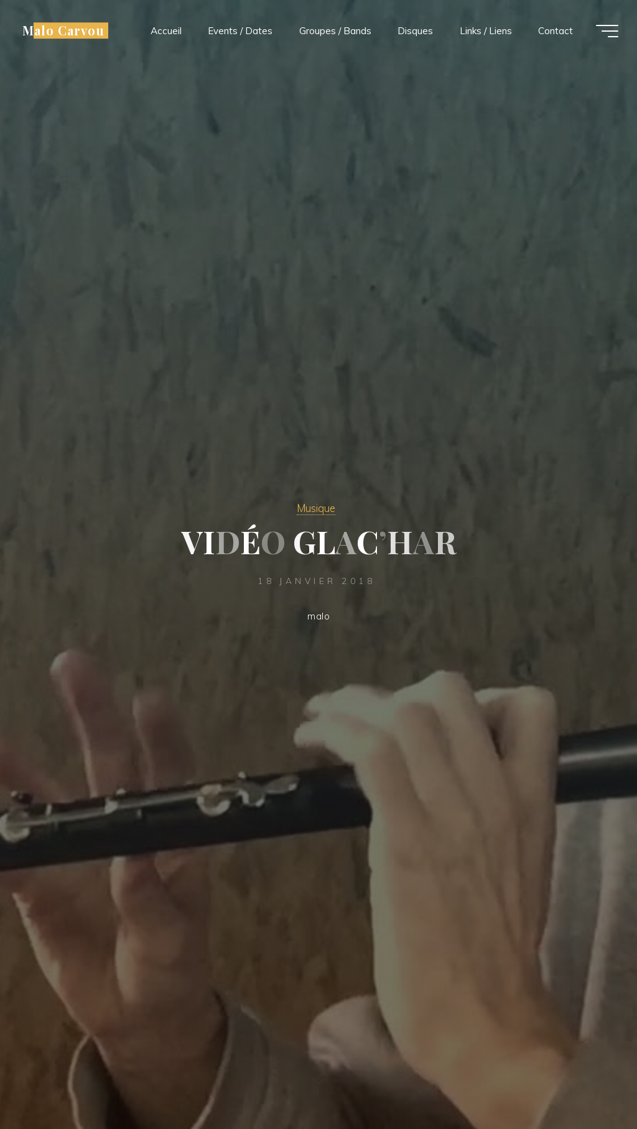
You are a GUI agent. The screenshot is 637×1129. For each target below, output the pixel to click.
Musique (316, 507)
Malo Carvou (63, 30)
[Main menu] (607, 31)
